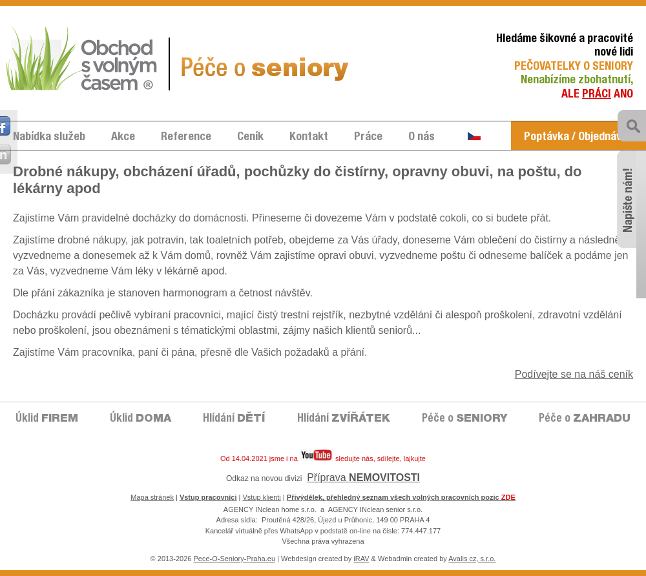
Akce (123, 137)
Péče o (464, 419)
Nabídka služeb (49, 137)
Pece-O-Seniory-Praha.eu (234, 558)
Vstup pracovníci (208, 497)
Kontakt (308, 137)
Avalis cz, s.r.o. (471, 558)
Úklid (47, 419)
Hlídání (234, 419)
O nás (421, 137)
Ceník (250, 137)
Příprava (363, 477)
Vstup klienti (262, 497)
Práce (368, 137)
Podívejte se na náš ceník (574, 374)
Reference (186, 137)
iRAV (361, 558)
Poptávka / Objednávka (578, 137)
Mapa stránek (152, 497)
